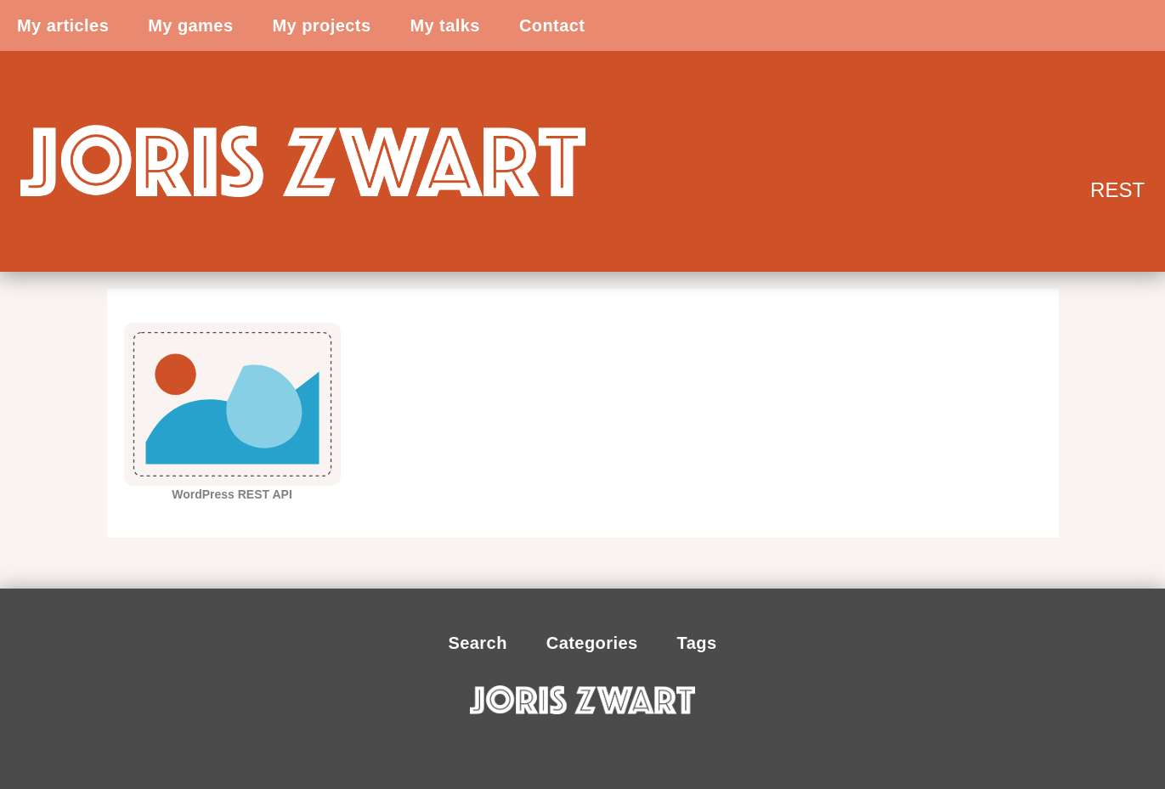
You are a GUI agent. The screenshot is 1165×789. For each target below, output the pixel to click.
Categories (592, 643)
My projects (321, 25)
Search (477, 643)
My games (190, 25)
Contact (552, 25)
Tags (697, 643)
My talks (444, 25)
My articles (63, 25)
